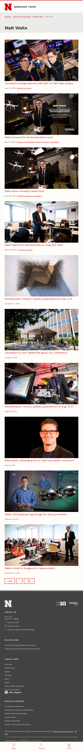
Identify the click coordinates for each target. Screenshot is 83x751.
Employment (10, 668)
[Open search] (41, 746)
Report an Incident (13, 691)
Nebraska (8, 16)
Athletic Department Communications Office (22, 649)
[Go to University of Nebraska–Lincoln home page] (8, 6)
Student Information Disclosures (18, 724)
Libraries (8, 675)
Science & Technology (25, 142)
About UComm (13, 622)
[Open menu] (14, 746)
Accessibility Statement (14, 706)
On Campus (54, 142)
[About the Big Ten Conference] (61, 604)
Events (7, 672)
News (7, 682)
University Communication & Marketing (20, 645)
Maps (7, 679)
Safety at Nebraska (12, 721)
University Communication (22, 16)
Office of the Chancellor (14, 686)
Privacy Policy (10, 717)
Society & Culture (24, 88)
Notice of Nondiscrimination (16, 714)
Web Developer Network (63, 731)
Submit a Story (13, 626)
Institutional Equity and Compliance (19, 710)
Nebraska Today (25, 6)
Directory (8, 664)
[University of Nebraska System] (73, 604)
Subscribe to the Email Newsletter (21, 630)
